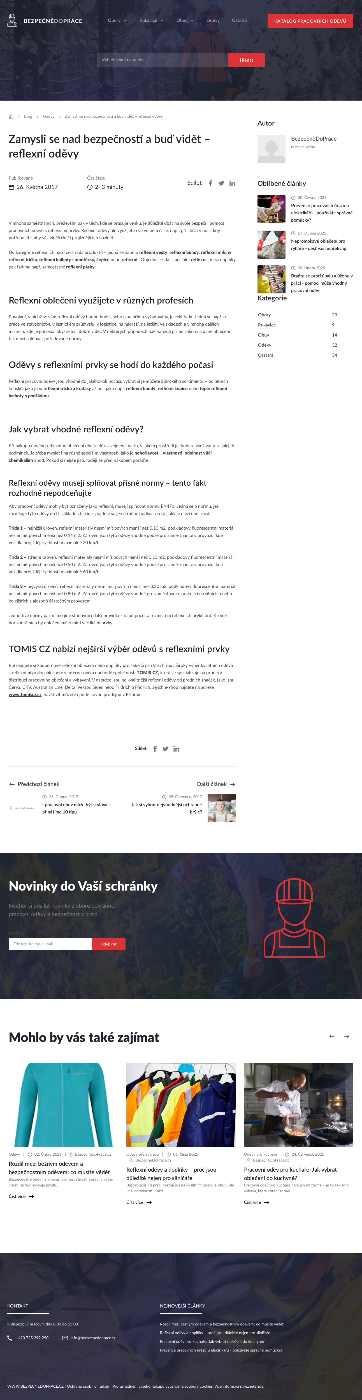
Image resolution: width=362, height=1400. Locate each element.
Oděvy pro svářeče (142, 1155)
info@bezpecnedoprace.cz (93, 1338)
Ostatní (265, 355)
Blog (28, 116)
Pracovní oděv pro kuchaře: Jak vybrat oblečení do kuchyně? (212, 1342)
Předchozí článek (38, 784)
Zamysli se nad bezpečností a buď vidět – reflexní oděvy (114, 116)
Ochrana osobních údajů (88, 1387)
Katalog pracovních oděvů (311, 21)
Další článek (212, 784)
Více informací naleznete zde (238, 1387)
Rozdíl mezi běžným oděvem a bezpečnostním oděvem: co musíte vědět (222, 1325)
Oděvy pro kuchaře (260, 1155)
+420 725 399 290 (32, 1338)
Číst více (17, 1197)
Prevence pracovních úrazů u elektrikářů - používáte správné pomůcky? (221, 1351)
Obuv (182, 20)
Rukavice (148, 20)
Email (13, 933)
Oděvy (48, 116)
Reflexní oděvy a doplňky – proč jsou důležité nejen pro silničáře (215, 1333)
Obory (114, 20)
